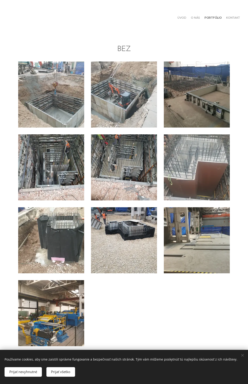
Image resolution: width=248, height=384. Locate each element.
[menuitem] (227, 18)
